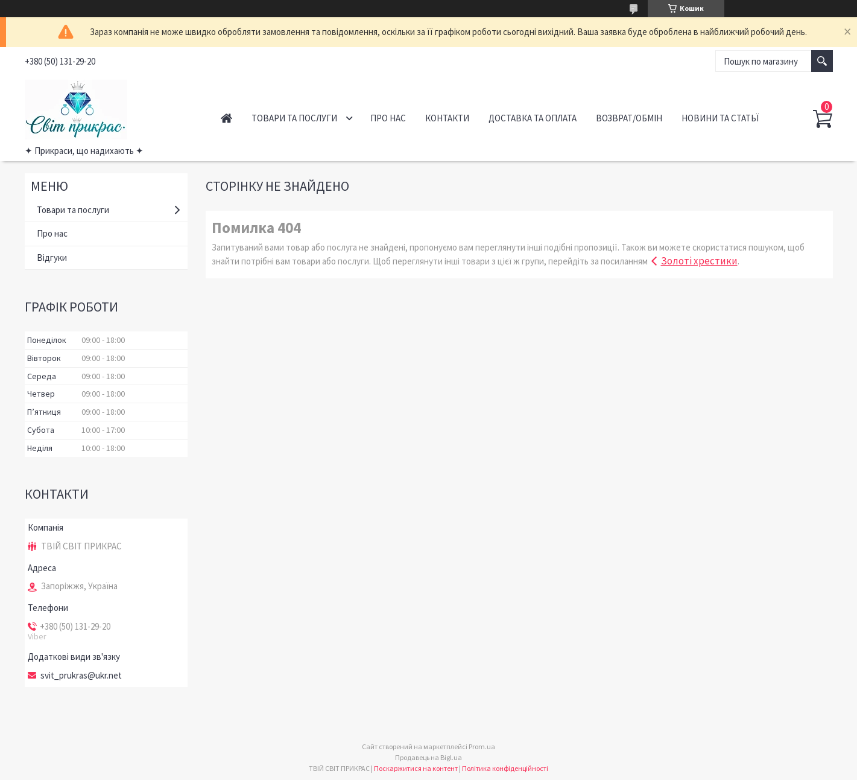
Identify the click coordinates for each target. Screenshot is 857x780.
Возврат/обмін (629, 118)
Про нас (388, 118)
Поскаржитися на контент (416, 768)
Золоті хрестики (699, 260)
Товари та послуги (294, 118)
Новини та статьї (720, 118)
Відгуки (52, 257)
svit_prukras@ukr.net (81, 675)
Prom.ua (482, 746)
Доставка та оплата (533, 118)
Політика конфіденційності (505, 768)
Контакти (447, 118)
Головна (226, 118)
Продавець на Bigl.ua (428, 757)
